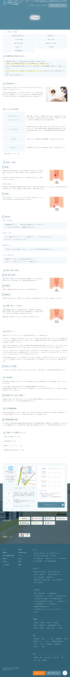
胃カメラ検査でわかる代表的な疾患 (41, 555)
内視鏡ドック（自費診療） (39, 627)
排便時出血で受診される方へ (18, 35)
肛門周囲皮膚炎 (18, 50)
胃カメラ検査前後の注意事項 (50, 561)
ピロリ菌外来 (36, 589)
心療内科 (48, 622)
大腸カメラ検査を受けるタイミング (55, 574)
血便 (39, 660)
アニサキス (47, 641)
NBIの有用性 (53, 555)
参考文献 (35, 611)
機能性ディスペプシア (38, 641)
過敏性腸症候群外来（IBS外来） (54, 625)
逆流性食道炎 (36, 638)
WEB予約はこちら (51, 505)
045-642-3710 (21, 506)
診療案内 (35, 619)
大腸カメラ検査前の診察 (57, 579)
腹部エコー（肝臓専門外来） (40, 625)
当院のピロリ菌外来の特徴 (39, 593)
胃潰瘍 (65, 638)
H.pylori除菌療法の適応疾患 (55, 598)
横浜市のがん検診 (50, 627)
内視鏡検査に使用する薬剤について (12, 450)
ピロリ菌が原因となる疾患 (60, 595)
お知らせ (20, 558)
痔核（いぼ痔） (51, 39)
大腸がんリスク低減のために (40, 574)
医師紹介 (20, 549)
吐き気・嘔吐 (56, 657)
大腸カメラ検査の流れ (38, 582)
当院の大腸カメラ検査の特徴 (40, 571)
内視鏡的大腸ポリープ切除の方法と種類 (42, 579)
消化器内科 (36, 622)
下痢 (62, 657)
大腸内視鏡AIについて (50, 577)
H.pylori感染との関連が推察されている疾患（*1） (44, 601)
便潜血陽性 (44, 660)
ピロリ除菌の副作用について (53, 603)
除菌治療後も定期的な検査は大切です (41, 606)
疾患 (34, 635)
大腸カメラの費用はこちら (10, 436)
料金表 (19, 561)
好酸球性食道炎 (59, 638)
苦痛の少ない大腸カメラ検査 (54, 571)
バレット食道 (50, 638)
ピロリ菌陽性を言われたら (39, 595)
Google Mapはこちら (20, 488)
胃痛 (41, 657)
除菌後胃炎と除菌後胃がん (57, 641)
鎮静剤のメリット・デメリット (11, 445)
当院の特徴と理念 (22, 552)
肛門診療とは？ (51, 35)
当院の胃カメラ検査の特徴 (39, 553)
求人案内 (5, 561)
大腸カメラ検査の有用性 (39, 577)
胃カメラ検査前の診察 (38, 558)
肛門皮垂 (51, 46)
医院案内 (5, 552)
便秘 (35, 660)
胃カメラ (35, 549)
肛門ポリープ (19, 46)
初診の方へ (5, 558)
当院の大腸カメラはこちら (10, 153)
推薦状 (19, 564)
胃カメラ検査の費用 (38, 561)
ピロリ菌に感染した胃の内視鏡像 (40, 598)
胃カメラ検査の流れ (63, 558)
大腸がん (43, 646)
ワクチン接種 (59, 627)
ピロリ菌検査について (61, 601)
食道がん (43, 638)
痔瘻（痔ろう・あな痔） (51, 43)
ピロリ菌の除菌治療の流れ (39, 603)
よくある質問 (6, 564)
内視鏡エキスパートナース (50, 558)
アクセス (20, 555)
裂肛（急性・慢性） (18, 43)
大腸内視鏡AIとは (8, 441)
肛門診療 (42, 622)
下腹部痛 (35, 657)
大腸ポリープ (36, 646)
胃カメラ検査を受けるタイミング (54, 553)
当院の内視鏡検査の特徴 (8, 555)
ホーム (4, 549)
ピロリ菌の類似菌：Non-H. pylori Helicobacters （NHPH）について (48, 609)
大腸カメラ (35, 568)
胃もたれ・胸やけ (47, 657)
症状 (34, 654)
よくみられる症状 (19, 39)
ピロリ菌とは (49, 595)
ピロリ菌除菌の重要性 (51, 593)
